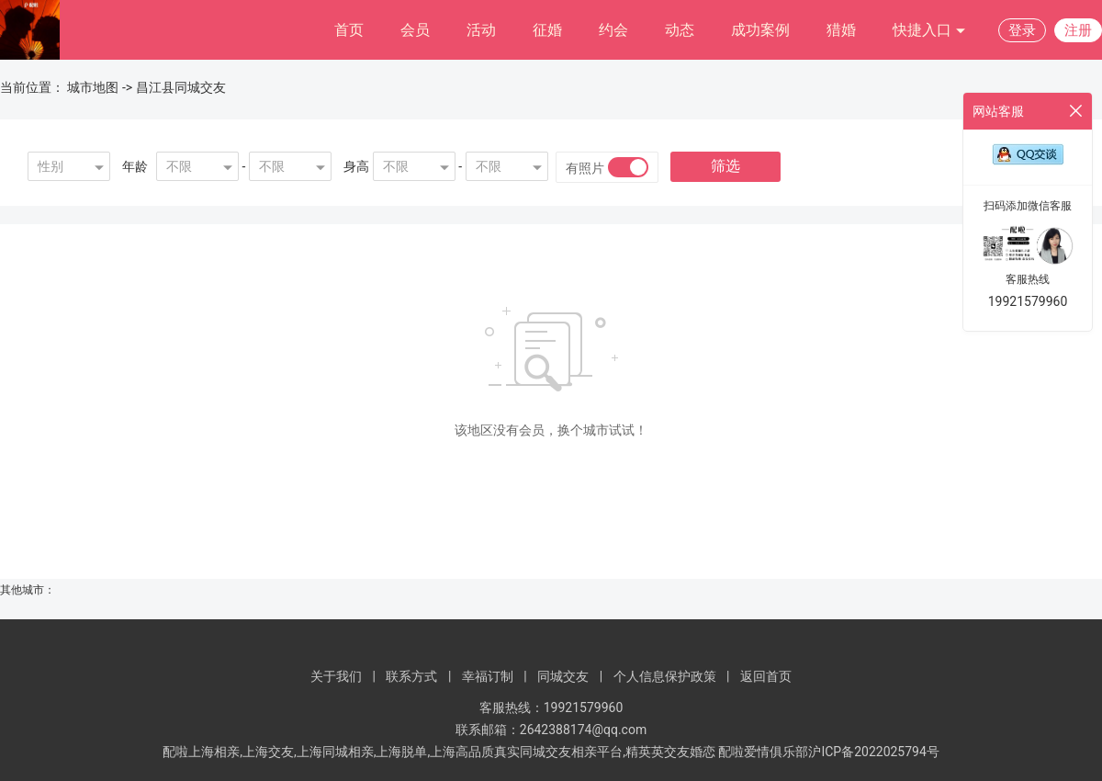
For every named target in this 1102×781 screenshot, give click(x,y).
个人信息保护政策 (664, 676)
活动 (481, 30)
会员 (415, 30)
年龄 (135, 166)
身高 (356, 166)
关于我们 (336, 676)
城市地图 (92, 87)
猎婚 (841, 30)
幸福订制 (487, 676)
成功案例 (760, 30)
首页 (349, 30)
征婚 (547, 30)
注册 (1078, 30)
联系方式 (411, 676)
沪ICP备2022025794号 (873, 751)
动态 (679, 30)
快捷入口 (929, 31)
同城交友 (563, 676)
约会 (613, 30)
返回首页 (766, 676)
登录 (1022, 30)
